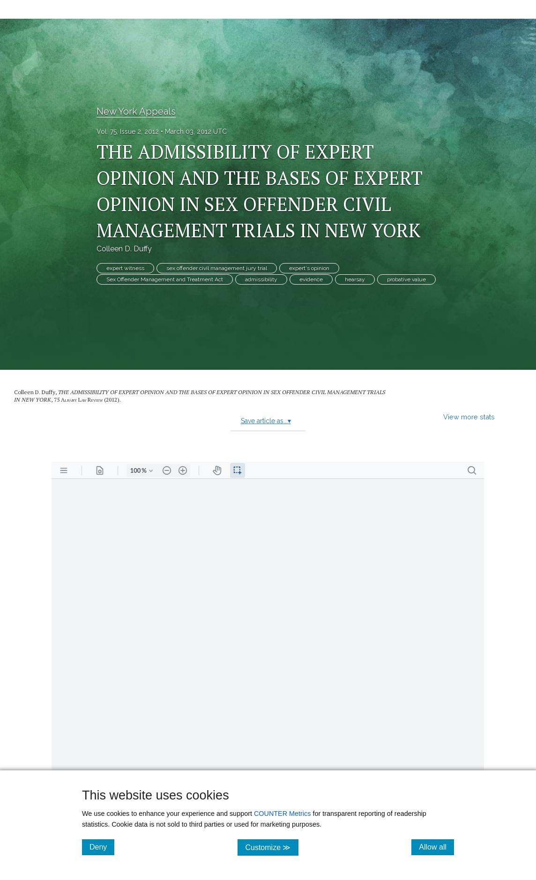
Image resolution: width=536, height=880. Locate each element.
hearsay (355, 279)
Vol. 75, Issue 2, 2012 (128, 131)
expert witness (125, 268)
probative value (406, 279)
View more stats (469, 417)
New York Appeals (136, 111)
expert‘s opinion (309, 268)
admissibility (261, 279)
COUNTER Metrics (282, 813)
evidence (311, 279)
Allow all (436, 847)
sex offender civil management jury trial (216, 268)
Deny (101, 847)
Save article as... (266, 421)
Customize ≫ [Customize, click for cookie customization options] (271, 847)
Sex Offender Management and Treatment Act (164, 279)
